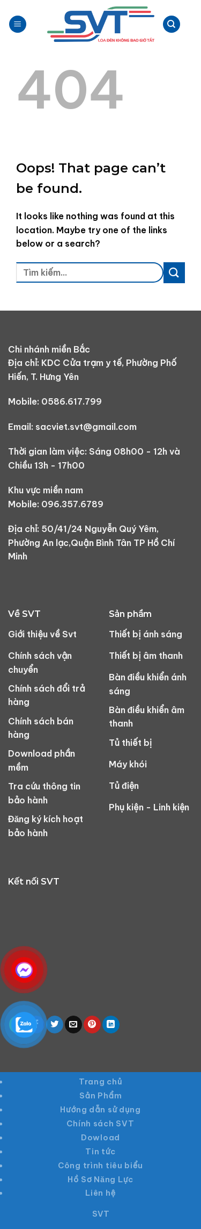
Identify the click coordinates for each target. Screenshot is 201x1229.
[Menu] (17, 24)
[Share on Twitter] (54, 1024)
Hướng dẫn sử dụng (100, 1110)
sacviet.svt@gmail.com (86, 426)
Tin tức (100, 1151)
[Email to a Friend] (73, 1024)
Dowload (100, 1137)
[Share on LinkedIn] (111, 1024)
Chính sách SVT (100, 1124)
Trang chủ (100, 1082)
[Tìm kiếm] (171, 24)
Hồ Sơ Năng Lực (100, 1179)
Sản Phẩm (100, 1096)
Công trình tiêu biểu (100, 1165)
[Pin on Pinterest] (92, 1024)
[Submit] (174, 272)
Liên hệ (100, 1193)
